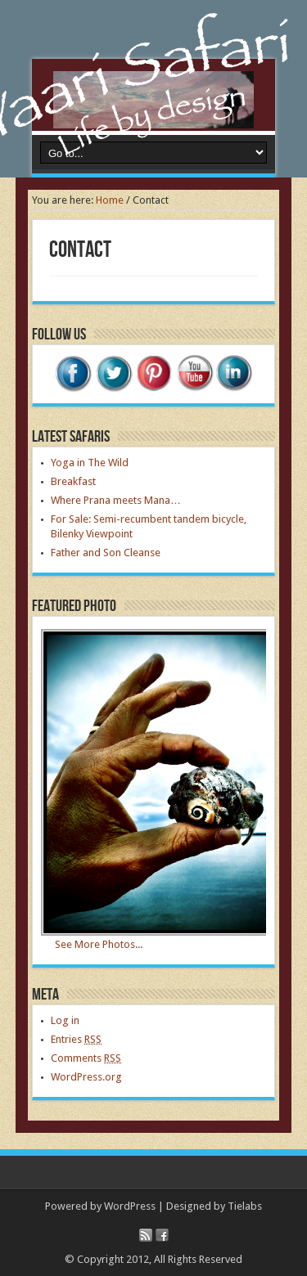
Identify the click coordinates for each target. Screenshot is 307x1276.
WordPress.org (86, 1077)
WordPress (130, 1206)
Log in (65, 1020)
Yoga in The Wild (90, 462)
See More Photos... (98, 944)
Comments (86, 1058)
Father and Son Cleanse (105, 552)
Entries (76, 1039)
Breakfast (73, 481)
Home (110, 200)
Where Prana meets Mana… (116, 500)
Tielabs (245, 1206)
